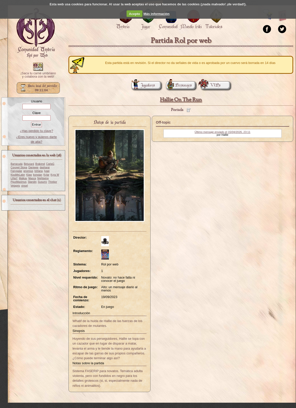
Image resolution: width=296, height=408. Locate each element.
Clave (36, 113)
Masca (32, 178)
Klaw (29, 174)
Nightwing (42, 178)
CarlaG (50, 164)
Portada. (35, 33)
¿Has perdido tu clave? (36, 131)
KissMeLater (18, 174)
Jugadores (143, 85)
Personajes (179, 85)
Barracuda (16, 164)
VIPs (210, 85)
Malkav (23, 178)
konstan (37, 174)
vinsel (24, 185)
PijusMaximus (19, 181)
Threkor (52, 181)
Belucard (29, 164)
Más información (156, 14)
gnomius (28, 171)
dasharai (45, 167)
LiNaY (14, 178)
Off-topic (163, 122)
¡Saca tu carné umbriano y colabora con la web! (38, 75)
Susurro (42, 181)
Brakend (40, 164)
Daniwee (33, 167)
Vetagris (15, 185)
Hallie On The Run (181, 99)
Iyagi (47, 171)
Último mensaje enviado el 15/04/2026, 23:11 (223, 131)
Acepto (134, 14)
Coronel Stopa (19, 167)
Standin (32, 181)
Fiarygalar (16, 171)
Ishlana (38, 171)
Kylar (46, 174)
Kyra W (55, 174)
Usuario (36, 101)
